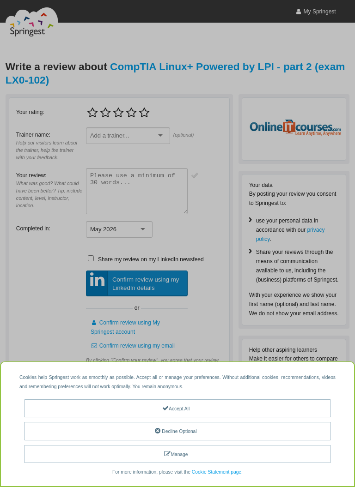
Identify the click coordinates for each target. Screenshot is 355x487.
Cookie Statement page (216, 472)
